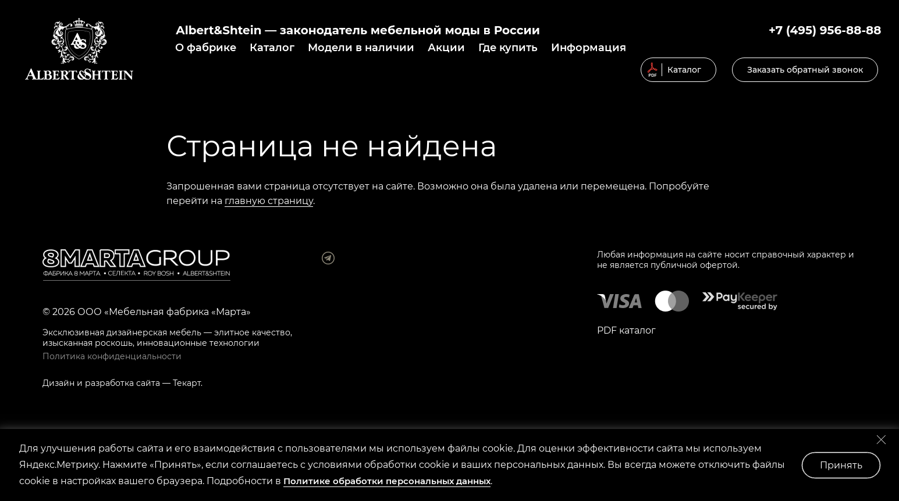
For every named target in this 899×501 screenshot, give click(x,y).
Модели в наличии (361, 47)
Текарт (187, 383)
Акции (446, 47)
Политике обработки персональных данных (387, 480)
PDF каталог (626, 330)
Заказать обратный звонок (805, 70)
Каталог (272, 47)
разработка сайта (122, 383)
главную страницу (269, 200)
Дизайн (58, 383)
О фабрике (205, 47)
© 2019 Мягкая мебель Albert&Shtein (79, 49)
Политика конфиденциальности (112, 356)
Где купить (508, 47)
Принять (841, 465)
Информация (588, 47)
